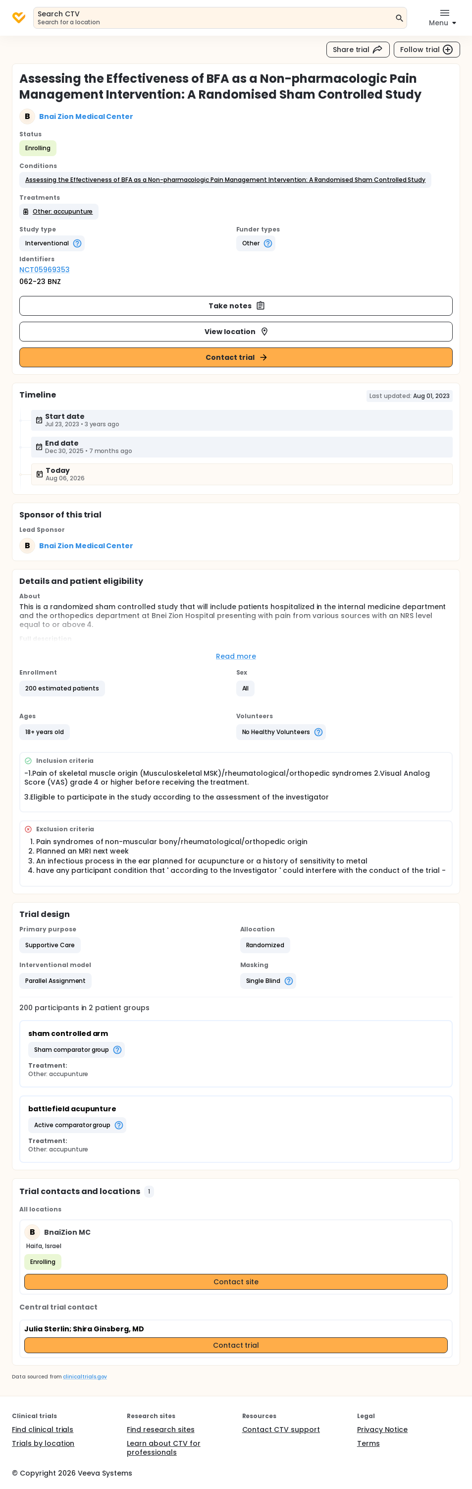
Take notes (237, 306)
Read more (236, 656)
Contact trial (237, 357)
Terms (368, 1443)
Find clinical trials (42, 1429)
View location (237, 332)
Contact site (236, 1282)
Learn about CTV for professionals (163, 1448)
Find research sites (160, 1429)
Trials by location (43, 1443)
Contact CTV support (281, 1429)
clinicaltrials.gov (84, 1376)
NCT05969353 (44, 269)
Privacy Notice (382, 1429)
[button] (225, 180)
